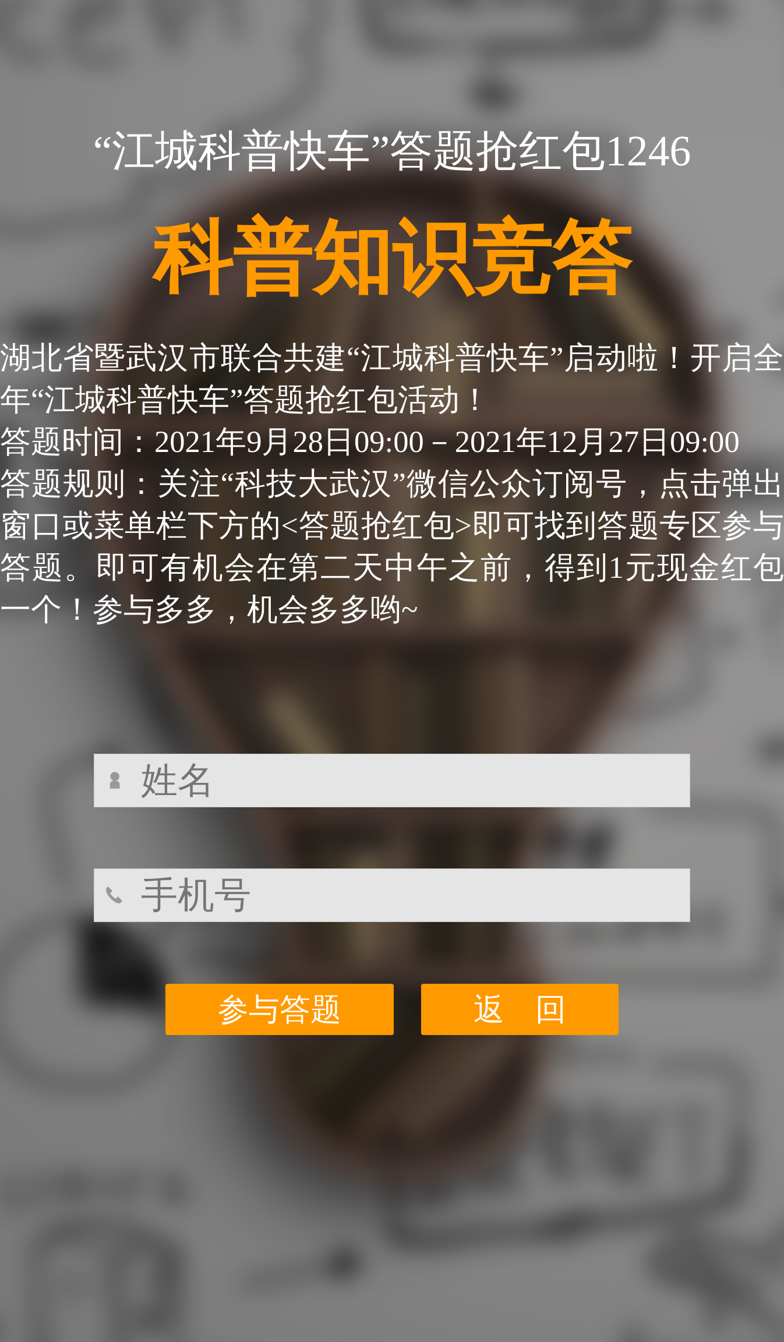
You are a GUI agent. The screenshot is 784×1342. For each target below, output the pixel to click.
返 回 (520, 1009)
